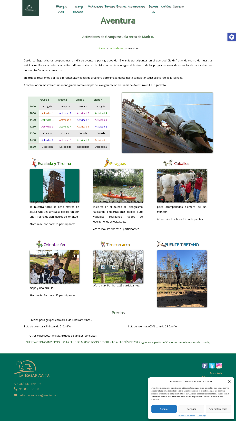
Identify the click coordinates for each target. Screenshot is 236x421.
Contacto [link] (178, 6)
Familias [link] (110, 6)
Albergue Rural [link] (61, 9)
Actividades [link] (95, 6)
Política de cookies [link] (212, 377)
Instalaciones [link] (136, 6)
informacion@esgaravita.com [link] (39, 394)
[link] (231, 37)
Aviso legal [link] (201, 416)
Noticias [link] (166, 6)
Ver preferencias (218, 409)
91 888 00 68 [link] (29, 389)
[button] (229, 381)
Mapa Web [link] (216, 373)
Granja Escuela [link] (78, 9)
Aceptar (164, 409)
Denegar (191, 409)
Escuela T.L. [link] (153, 9)
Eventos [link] (122, 6)
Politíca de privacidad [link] (186, 416)
